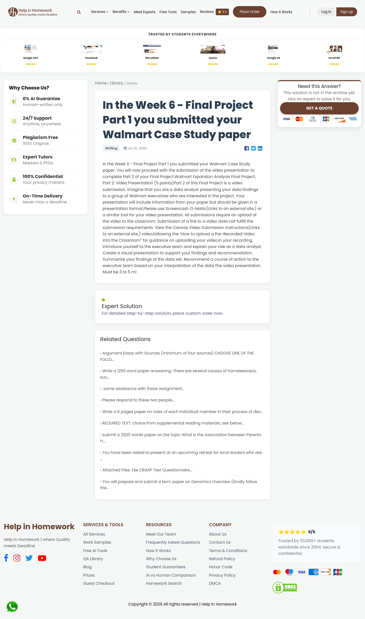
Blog (87, 577)
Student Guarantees (166, 577)
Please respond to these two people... (139, 401)
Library (116, 83)
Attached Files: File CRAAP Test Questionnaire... (147, 479)
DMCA (215, 594)
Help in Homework (39, 535)
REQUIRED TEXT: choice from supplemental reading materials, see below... (174, 431)
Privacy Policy (222, 585)
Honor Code (220, 577)
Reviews (214, 12)
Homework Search (164, 594)
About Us (218, 543)
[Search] (79, 12)
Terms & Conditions (228, 560)
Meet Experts (144, 12)
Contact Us (220, 552)
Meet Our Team (161, 543)
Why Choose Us (161, 568)
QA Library (93, 568)
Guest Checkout (99, 594)
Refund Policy (222, 568)
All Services (94, 543)
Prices (89, 585)
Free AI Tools (95, 560)
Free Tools (168, 12)
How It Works (281, 12)
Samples (188, 12)
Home (101, 83)
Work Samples (97, 552)
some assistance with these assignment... (144, 390)
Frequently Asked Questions (173, 552)
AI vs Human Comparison (171, 585)
